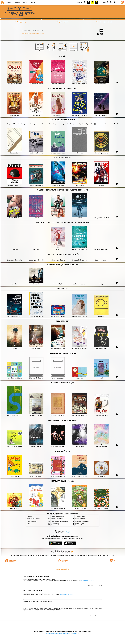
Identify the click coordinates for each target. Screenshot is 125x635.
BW (88, 2)
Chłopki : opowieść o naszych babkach (59, 521)
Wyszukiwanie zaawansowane (30, 33)
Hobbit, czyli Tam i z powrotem (33, 518)
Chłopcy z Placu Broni (32, 521)
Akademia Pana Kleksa (56, 524)
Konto (33, 2)
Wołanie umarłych (55, 523)
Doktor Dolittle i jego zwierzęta (82, 521)
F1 (111, 2)
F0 (107, 2)
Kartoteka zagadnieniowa (104, 22)
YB (93, 2)
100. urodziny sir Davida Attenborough (36, 576)
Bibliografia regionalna (62, 22)
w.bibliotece (53, 555)
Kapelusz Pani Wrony (80, 518)
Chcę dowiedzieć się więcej (54, 633)
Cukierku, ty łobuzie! (79, 523)
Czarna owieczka (79, 520)
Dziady (28, 523)
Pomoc (25, 2)
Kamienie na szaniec (31, 524)
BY (96, 2)
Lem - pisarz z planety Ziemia (33, 590)
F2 (115, 2)
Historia (17, 2)
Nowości (9, 2)
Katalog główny (20, 22)
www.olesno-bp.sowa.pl (87, 580)
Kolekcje (42, 33)
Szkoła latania (30, 520)
